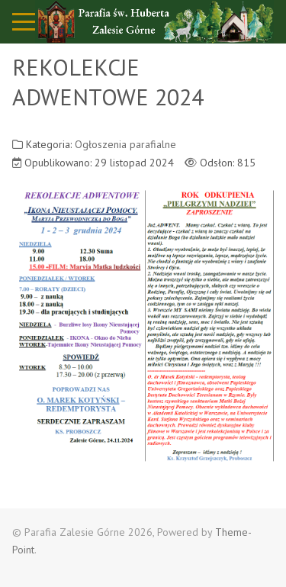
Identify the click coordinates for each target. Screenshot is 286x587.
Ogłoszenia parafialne (125, 144)
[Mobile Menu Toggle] (23, 21)
